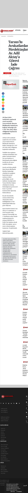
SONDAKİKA (10, 36)
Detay (13, 491)
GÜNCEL (18, 30)
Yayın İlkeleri (4, 410)
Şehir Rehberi (4, 459)
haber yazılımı (3, 486)
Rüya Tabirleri (4, 471)
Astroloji (3, 473)
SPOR (2, 432)
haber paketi (3, 488)
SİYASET (3, 430)
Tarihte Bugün (4, 453)
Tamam (19, 491)
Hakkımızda (4, 408)
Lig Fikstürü (4, 451)
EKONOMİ (3, 437)
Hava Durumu (4, 444)
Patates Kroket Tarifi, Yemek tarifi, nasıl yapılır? (25, 318)
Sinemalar (3, 455)
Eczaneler (3, 450)
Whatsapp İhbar (5, 419)
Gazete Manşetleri (5, 460)
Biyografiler (4, 469)
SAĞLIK (3, 435)
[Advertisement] (14, 14)
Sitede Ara (3, 466)
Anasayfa (3, 36)
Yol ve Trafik (4, 446)
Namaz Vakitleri (5, 448)
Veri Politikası (4, 412)
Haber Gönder (4, 420)
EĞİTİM (3, 434)
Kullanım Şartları (5, 417)
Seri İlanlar (3, 457)
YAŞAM (2, 439)
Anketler (3, 468)
